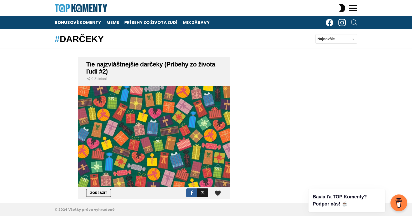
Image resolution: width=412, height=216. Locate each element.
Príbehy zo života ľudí (151, 22)
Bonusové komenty (78, 22)
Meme (112, 22)
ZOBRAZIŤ (98, 193)
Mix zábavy (196, 22)
